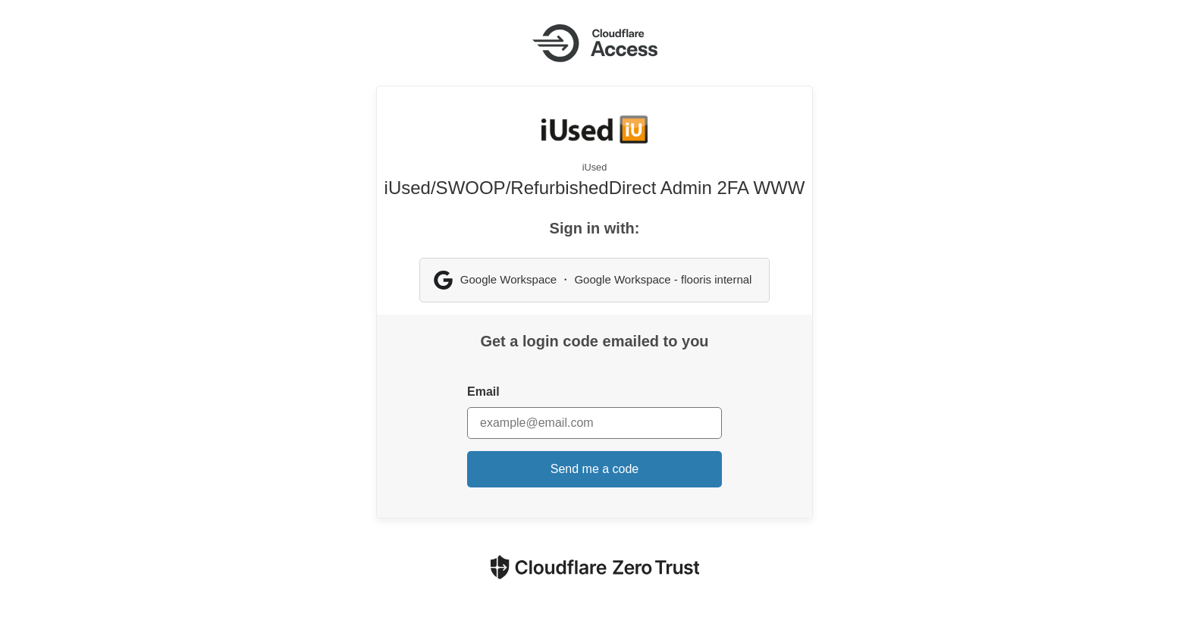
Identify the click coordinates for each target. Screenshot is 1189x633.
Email (483, 391)
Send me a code (595, 468)
